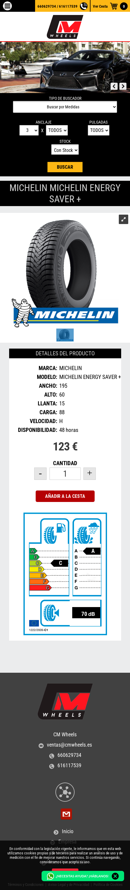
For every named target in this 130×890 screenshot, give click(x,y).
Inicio (67, 831)
